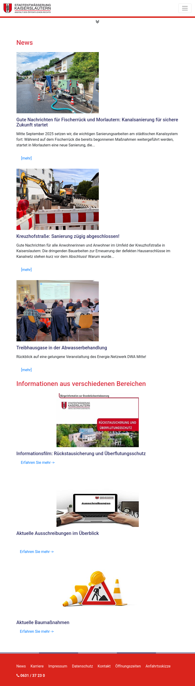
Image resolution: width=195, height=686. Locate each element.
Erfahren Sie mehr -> (38, 462)
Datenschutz (82, 666)
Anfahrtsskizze (158, 666)
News (21, 666)
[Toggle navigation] (184, 8)
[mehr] (26, 158)
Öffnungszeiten (128, 666)
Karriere (37, 666)
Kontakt (104, 666)
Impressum (57, 666)
